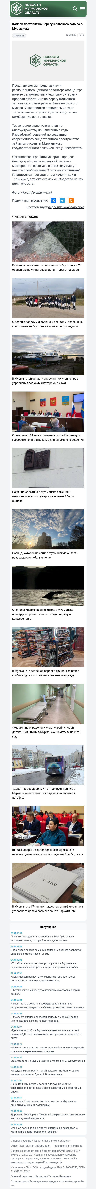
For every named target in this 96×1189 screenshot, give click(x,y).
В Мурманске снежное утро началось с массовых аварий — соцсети (46, 992)
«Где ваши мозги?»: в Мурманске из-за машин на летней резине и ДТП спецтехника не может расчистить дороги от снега (46, 1034)
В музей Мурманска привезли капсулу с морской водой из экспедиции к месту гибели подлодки (44, 1018)
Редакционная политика (67, 1145)
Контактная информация (35, 1145)
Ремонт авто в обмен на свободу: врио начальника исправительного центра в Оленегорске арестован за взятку (47, 1005)
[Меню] (82, 8)
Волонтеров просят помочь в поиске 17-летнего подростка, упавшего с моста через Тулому (46, 951)
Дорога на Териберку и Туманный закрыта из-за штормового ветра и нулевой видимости (48, 1116)
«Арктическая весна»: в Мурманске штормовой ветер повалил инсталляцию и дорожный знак (43, 978)
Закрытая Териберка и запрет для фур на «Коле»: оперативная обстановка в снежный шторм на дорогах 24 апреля (46, 1087)
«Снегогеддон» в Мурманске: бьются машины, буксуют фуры (48, 1061)
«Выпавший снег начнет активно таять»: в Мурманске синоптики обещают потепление (43, 1103)
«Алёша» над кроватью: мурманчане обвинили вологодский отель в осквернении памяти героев (47, 1049)
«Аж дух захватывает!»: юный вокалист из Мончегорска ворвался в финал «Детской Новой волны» (45, 1072)
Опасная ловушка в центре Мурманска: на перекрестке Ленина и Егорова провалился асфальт (44, 1129)
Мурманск (19, 35)
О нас (14, 1145)
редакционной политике (66, 207)
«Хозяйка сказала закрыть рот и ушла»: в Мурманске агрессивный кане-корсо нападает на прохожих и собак (44, 965)
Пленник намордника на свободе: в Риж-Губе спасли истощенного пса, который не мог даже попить (42, 938)
